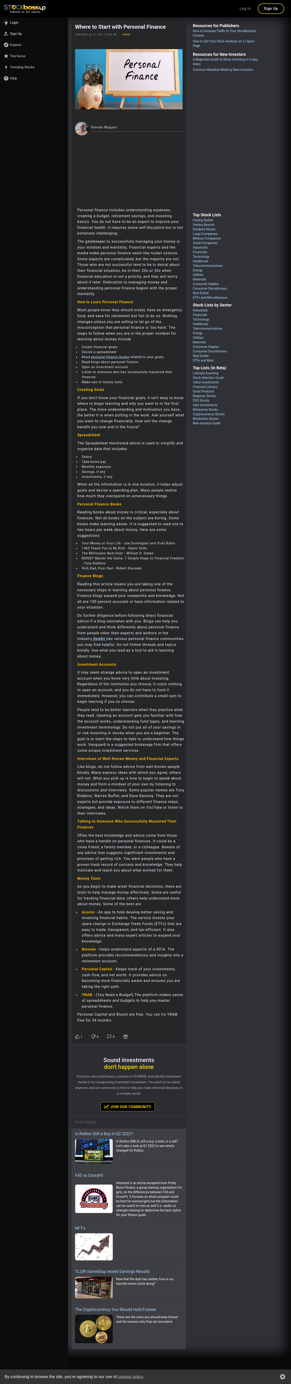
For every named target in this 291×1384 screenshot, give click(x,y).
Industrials (200, 247)
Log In (245, 8)
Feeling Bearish (203, 225)
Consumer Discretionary (210, 288)
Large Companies (205, 234)
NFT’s (80, 1228)
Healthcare (200, 261)
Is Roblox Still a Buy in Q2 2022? (104, 1133)
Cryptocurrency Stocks (209, 414)
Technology (201, 256)
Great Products (203, 391)
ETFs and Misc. (203, 360)
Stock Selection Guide (208, 378)
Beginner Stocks (204, 396)
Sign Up (271, 8)
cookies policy (130, 1376)
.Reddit (99, 639)
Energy (197, 270)
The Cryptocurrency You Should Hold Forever (115, 1309)
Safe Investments (205, 405)
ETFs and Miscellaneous (210, 297)
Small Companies (205, 243)
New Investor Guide (206, 423)
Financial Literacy (205, 387)
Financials (200, 252)
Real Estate (201, 293)
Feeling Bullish (203, 220)
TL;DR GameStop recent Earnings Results (112, 1271)
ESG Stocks (201, 400)
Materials (199, 279)
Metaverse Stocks (205, 409)
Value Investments (206, 382)
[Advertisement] (129, 169)
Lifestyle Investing (205, 373)
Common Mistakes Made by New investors (223, 69)
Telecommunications (208, 266)
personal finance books (110, 357)
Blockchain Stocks (206, 419)
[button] (34, 22)
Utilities (198, 275)
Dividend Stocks (204, 229)
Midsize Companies (207, 238)
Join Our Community (127, 1106)
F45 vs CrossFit (89, 1175)
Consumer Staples (206, 284)
